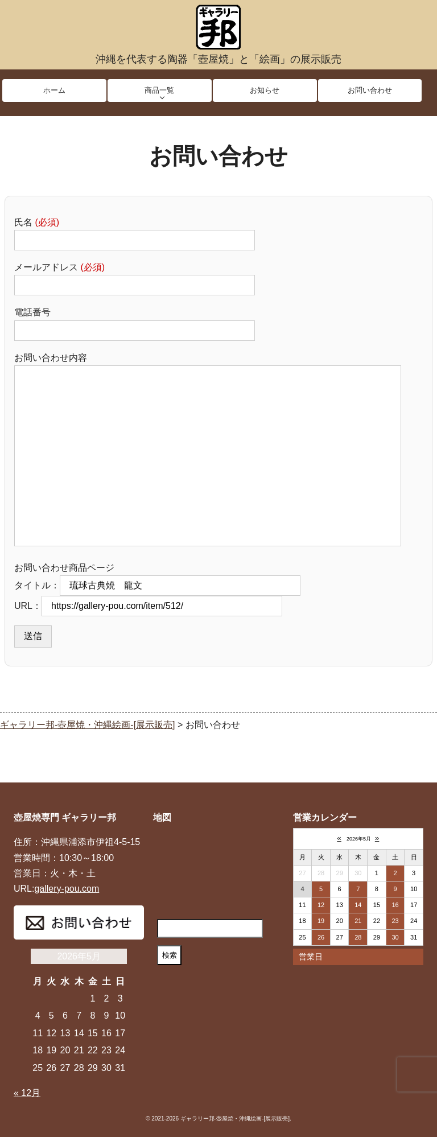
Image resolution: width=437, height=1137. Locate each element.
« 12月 (27, 1093)
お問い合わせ (370, 90)
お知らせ (264, 90)
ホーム (54, 90)
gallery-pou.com (66, 888)
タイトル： (157, 585)
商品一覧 (159, 90)
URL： (148, 606)
